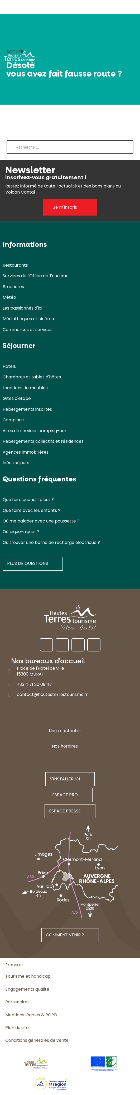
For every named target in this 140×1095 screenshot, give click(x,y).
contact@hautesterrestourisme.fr (52, 694)
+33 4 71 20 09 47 (34, 684)
